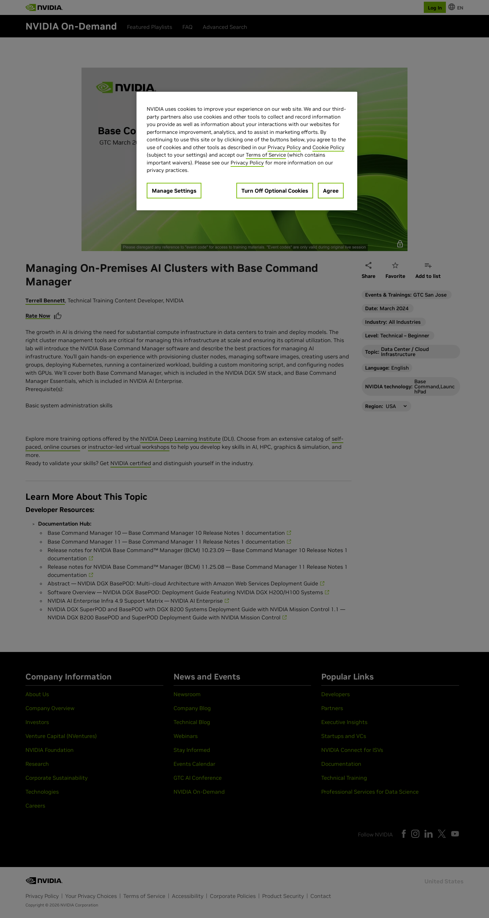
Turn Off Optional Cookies (274, 190)
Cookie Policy (328, 147)
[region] (247, 151)
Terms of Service (266, 155)
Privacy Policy (284, 147)
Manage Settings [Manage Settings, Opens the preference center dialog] (174, 190)
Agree (331, 190)
